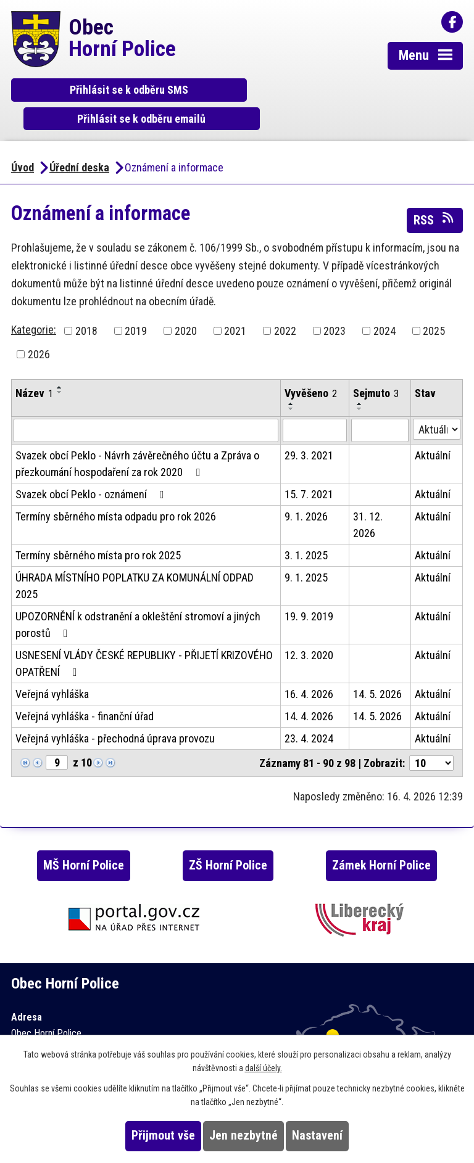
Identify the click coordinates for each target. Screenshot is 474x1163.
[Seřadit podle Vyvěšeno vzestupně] (291, 376)
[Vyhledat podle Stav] (436, 401)
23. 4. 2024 (309, 710)
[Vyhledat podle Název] (146, 402)
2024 (384, 303)
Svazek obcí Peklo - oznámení (92, 466)
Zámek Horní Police (381, 838)
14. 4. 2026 (309, 688)
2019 (136, 303)
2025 (434, 303)
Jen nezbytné (243, 1135)
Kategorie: (33, 301)
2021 (235, 303)
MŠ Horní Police (83, 838)
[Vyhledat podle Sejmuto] (380, 402)
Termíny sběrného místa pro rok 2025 (98, 527)
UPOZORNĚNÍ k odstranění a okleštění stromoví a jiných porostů (137, 597)
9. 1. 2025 (306, 549)
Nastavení (317, 1135)
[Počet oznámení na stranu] (431, 735)
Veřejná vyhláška (52, 666)
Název (34, 365)
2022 (285, 303)
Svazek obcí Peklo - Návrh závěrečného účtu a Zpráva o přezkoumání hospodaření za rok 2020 (137, 436)
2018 (86, 303)
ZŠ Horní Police (228, 838)
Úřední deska (79, 139)
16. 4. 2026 (309, 666)
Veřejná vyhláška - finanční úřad (84, 688)
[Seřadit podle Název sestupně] (60, 364)
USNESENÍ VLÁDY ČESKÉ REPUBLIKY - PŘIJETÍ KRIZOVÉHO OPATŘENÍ (144, 636)
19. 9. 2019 (309, 588)
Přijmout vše (163, 1135)
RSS (434, 191)
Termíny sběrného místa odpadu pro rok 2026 (115, 488)
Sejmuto (376, 365)
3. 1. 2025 (306, 527)
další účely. (263, 1068)
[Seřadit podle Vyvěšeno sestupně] (291, 381)
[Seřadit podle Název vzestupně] (60, 359)
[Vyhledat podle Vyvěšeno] (315, 402)
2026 (39, 326)
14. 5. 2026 (377, 666)
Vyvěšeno (311, 365)
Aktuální (433, 427)
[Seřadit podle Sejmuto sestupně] (360, 381)
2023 (334, 303)
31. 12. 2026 (368, 497)
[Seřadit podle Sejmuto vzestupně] (360, 376)
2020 (186, 303)
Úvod (22, 139)
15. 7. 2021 (309, 466)
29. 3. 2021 (309, 427)
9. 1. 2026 (306, 488)
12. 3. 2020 (309, 627)
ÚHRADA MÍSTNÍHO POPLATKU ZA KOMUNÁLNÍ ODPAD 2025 (134, 558)
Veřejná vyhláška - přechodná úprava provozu (115, 710)
